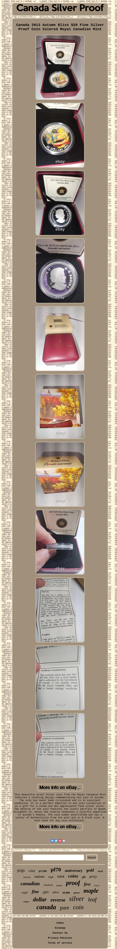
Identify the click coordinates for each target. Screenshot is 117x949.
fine (35, 891)
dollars (96, 885)
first (87, 884)
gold (90, 870)
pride (43, 871)
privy (93, 876)
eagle (25, 892)
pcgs (21, 870)
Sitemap (60, 928)
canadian (30, 883)
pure (64, 908)
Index (60, 923)
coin (78, 907)
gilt (84, 877)
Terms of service (60, 943)
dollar (40, 899)
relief (31, 871)
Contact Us (60, 933)
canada (46, 907)
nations (39, 876)
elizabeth (48, 884)
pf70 (56, 870)
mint (60, 876)
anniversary (74, 871)
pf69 (45, 892)
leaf (92, 899)
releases (27, 877)
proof (73, 882)
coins (73, 875)
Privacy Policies (60, 938)
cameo (26, 901)
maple (91, 890)
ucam (66, 892)
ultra (55, 892)
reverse (57, 900)
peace (77, 892)
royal (100, 871)
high (50, 876)
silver (76, 899)
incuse (59, 885)
